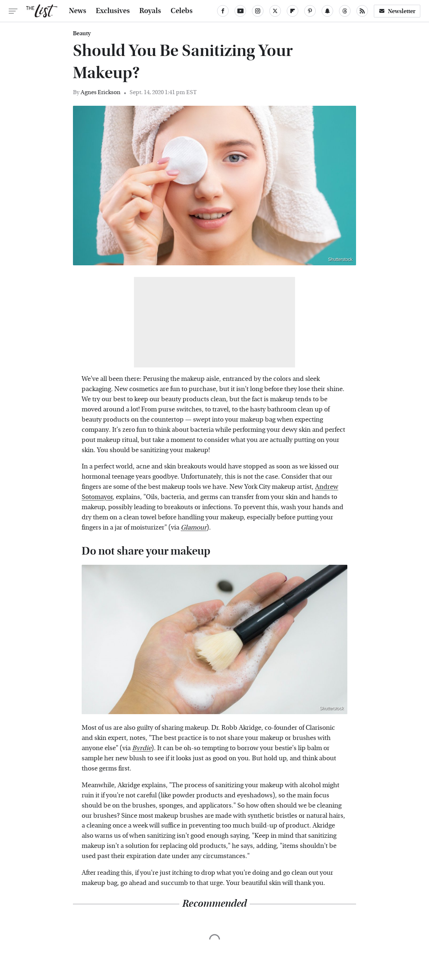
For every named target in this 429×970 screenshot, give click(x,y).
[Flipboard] (292, 11)
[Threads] (345, 11)
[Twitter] (275, 11)
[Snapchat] (327, 11)
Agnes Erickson (100, 92)
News (77, 11)
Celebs (182, 11)
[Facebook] (223, 11)
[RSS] (362, 11)
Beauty (82, 33)
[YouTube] (240, 11)
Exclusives (113, 11)
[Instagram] (257, 11)
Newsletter (397, 11)
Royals (150, 11)
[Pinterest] (310, 11)
